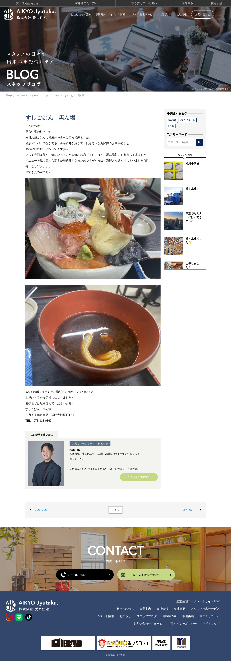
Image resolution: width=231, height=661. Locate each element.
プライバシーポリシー (182, 623)
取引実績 (188, 616)
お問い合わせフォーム (148, 623)
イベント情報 (117, 14)
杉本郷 (172, 120)
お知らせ (125, 616)
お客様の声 (165, 14)
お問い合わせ (202, 14)
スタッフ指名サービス (142, 14)
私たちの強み (125, 608)
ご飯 (171, 126)
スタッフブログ (51, 95)
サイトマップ (211, 623)
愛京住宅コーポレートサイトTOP (22, 95)
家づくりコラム (209, 616)
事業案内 (100, 14)
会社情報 (182, 14)
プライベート (188, 120)
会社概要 (179, 608)
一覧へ (115, 510)
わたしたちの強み (81, 14)
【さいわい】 (189, 509)
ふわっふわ (41, 509)
